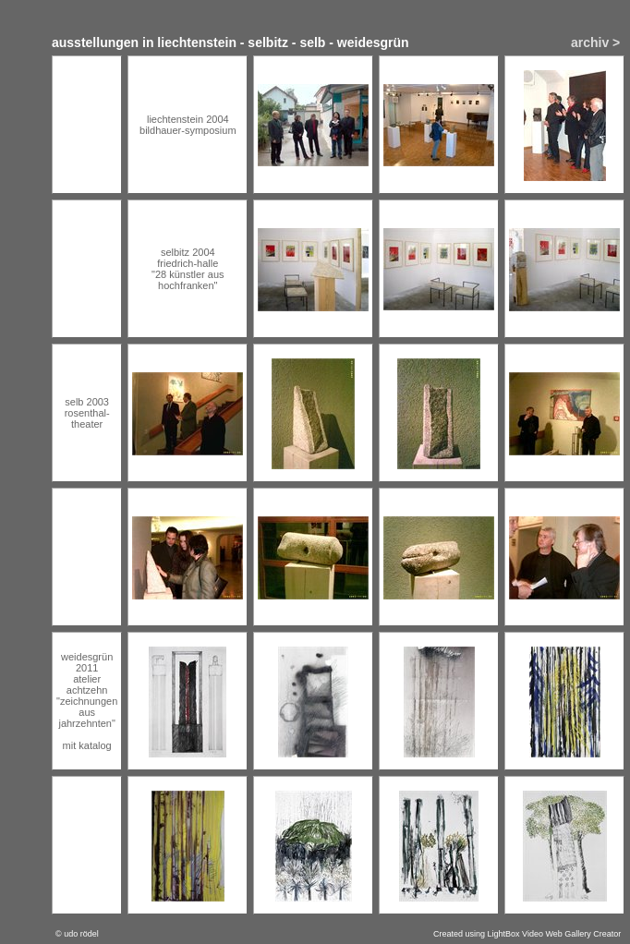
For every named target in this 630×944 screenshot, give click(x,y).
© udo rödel (77, 933)
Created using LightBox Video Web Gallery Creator (527, 933)
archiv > (595, 42)
